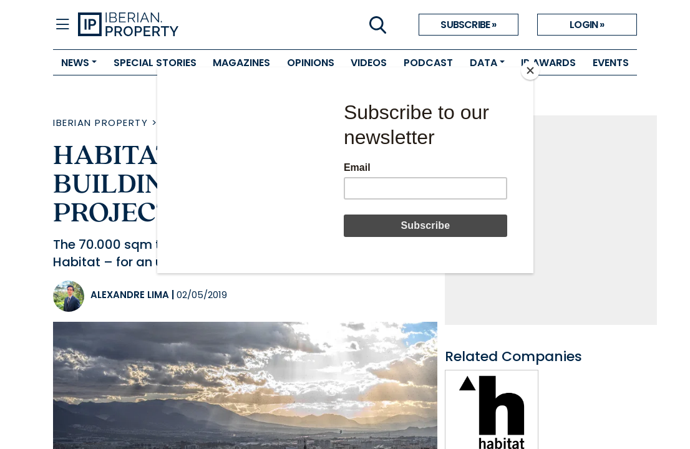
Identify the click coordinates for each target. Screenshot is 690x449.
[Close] (530, 70)
